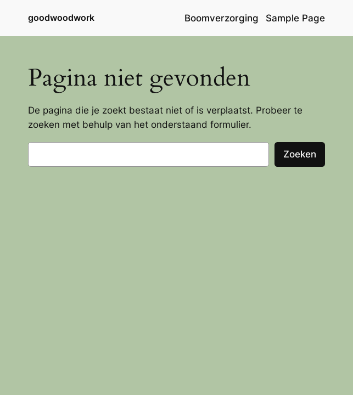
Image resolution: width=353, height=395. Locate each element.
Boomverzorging (221, 18)
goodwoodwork (61, 18)
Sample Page (295, 18)
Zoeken (299, 154)
